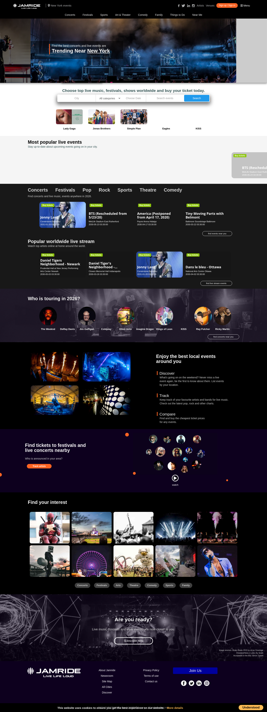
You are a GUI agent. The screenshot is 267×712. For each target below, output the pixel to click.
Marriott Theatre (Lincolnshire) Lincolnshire (157, 172)
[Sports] (92, 527)
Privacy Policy (151, 670)
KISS (184, 329)
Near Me (197, 14)
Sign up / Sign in (227, 5)
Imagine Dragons (146, 329)
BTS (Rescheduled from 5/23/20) (59, 166)
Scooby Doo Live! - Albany (200, 166)
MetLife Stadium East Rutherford (55, 172)
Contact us (151, 681)
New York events (59, 5)
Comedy (143, 14)
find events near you (217, 233)
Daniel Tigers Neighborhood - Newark (60, 262)
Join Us (195, 671)
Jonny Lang (49, 217)
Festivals (88, 14)
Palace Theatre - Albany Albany (200, 172)
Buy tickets (47, 155)
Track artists (39, 466)
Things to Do (177, 14)
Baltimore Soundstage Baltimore (200, 221)
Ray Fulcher (203, 329)
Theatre (134, 585)
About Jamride (107, 670)
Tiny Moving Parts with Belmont (205, 215)
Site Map (107, 681)
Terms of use (151, 675)
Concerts (70, 14)
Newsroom (107, 675)
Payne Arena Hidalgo (147, 221)
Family (159, 14)
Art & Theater (123, 14)
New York (98, 51)
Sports (104, 14)
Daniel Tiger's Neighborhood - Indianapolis (101, 267)
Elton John (125, 329)
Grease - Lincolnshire (154, 167)
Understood (251, 707)
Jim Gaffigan (87, 329)
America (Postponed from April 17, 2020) (154, 215)
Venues (210, 5)
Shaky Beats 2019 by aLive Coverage (247, 650)
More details (175, 707)
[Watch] (175, 478)
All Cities (107, 686)
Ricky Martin (222, 329)
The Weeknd (48, 329)
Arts (118, 585)
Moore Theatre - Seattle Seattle (103, 172)
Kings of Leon (164, 329)
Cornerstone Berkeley (50, 221)
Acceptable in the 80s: (242, 656)
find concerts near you (223, 337)
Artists (200, 5)
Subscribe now (133, 640)
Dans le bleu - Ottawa (203, 267)
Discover (107, 692)
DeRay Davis (67, 329)
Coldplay (106, 329)
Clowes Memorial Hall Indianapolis (104, 271)
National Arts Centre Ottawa (198, 271)
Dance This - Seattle (105, 167)
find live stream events (216, 283)
